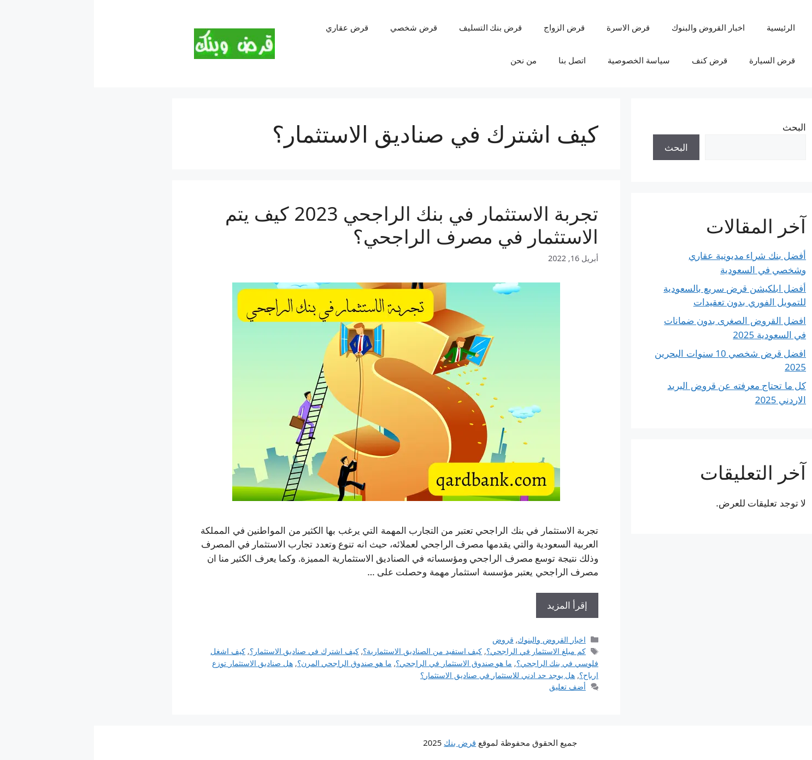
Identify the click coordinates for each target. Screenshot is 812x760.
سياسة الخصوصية (545, 60)
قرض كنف (615, 60)
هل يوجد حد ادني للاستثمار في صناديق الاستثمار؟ (403, 675)
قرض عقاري (253, 27)
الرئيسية (687, 27)
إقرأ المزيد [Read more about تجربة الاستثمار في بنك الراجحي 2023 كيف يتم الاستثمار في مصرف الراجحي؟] (473, 605)
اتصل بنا (478, 60)
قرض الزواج (470, 27)
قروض (409, 639)
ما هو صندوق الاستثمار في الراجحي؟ (360, 663)
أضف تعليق (473, 686)
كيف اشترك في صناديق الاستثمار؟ (210, 651)
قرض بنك (366, 742)
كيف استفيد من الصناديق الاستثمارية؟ (328, 651)
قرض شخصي (319, 27)
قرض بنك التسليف (396, 27)
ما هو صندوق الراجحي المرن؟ (250, 663)
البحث (700, 127)
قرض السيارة (678, 60)
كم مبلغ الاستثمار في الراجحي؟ (442, 651)
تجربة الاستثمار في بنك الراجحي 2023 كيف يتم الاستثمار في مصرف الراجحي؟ (317, 225)
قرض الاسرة (534, 27)
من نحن (429, 60)
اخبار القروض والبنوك (614, 27)
